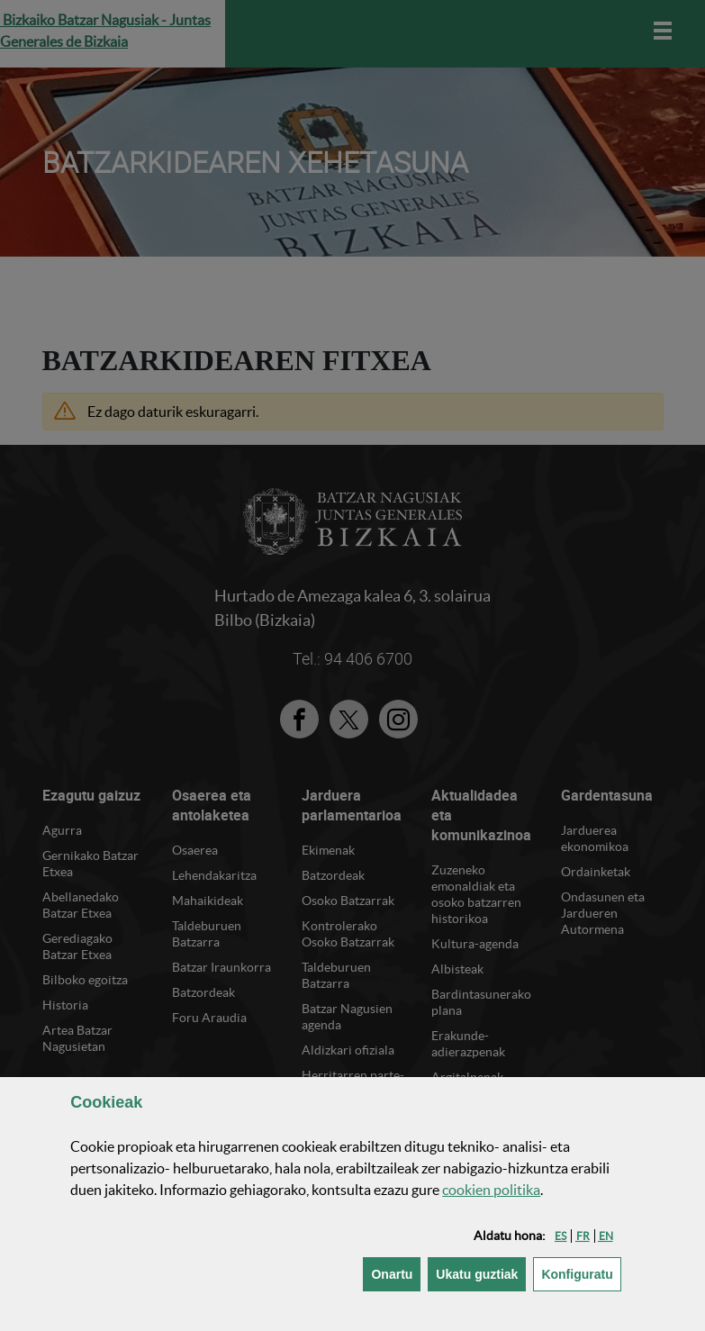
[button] (560, 1236)
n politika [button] (491, 1190)
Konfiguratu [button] (580, 1272)
